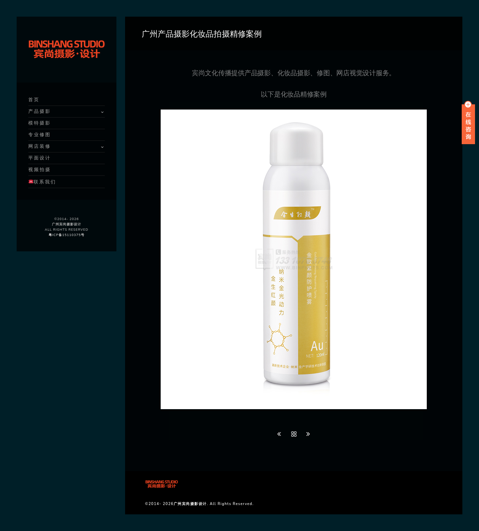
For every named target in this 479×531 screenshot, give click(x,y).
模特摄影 (39, 123)
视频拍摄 (39, 169)
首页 (34, 100)
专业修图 (39, 135)
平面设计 (39, 158)
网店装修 (39, 146)
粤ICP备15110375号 (66, 235)
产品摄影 (39, 111)
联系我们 (42, 182)
